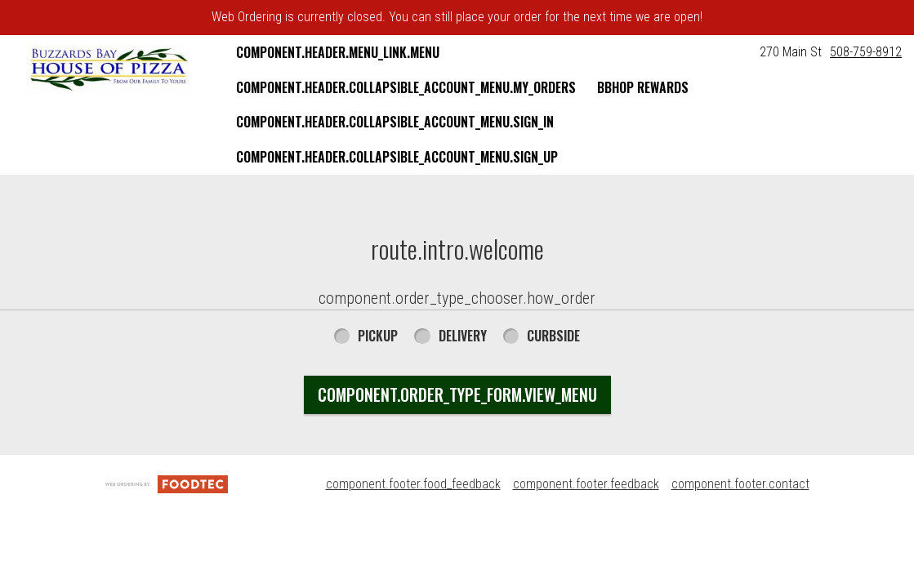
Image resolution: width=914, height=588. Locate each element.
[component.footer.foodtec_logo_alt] (166, 484)
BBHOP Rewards (643, 87)
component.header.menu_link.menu (337, 52)
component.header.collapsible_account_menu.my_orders (406, 87)
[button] (108, 69)
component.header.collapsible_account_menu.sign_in (395, 121)
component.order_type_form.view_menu (457, 394)
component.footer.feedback (586, 484)
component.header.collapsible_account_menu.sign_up (397, 157)
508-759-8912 (866, 52)
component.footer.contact (740, 484)
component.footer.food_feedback (413, 484)
